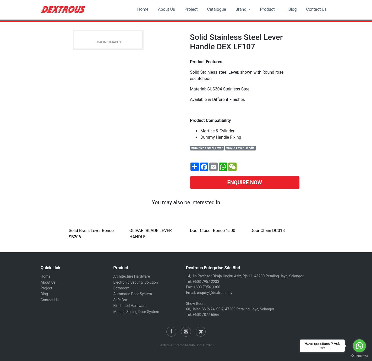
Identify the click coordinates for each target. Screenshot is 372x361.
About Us (166, 9)
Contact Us (316, 9)
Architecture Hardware (131, 276)
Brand (242, 9)
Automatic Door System (132, 294)
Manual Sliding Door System (136, 312)
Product (268, 9)
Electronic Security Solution (135, 282)
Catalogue (216, 9)
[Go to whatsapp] (359, 345)
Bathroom (121, 288)
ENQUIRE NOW (244, 182)
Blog (292, 9)
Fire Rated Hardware (130, 306)
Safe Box (120, 300)
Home (143, 9)
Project (191, 9)
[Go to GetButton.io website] (359, 355)
